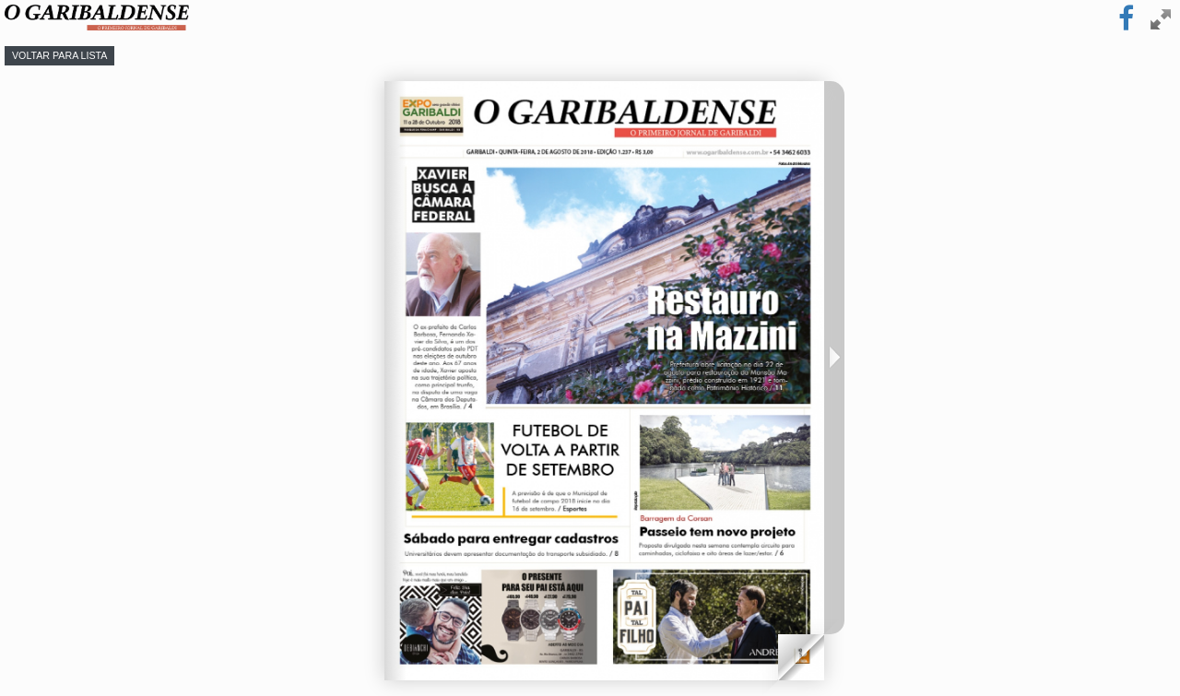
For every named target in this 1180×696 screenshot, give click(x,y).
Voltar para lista (59, 55)
